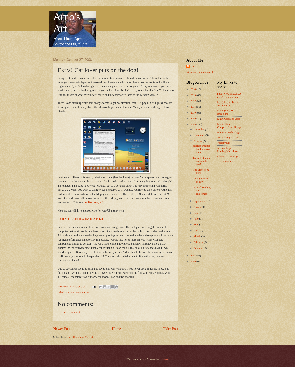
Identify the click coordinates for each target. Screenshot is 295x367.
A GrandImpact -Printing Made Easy (227, 150)
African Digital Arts (227, 137)
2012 (193, 101)
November (199, 135)
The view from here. (201, 171)
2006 (193, 261)
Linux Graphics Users (228, 118)
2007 (193, 255)
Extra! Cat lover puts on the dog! (201, 161)
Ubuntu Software (82, 218)
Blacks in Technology (228, 132)
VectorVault (223, 142)
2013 (193, 95)
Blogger (164, 359)
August (198, 207)
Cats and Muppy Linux (78, 292)
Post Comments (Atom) (80, 336)
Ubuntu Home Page (227, 156)
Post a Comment (71, 312)
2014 (193, 89)
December (199, 129)
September (199, 201)
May (196, 224)
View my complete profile (200, 72)
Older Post (170, 329)
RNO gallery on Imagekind (225, 112)
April (197, 230)
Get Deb (98, 218)
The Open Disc (225, 161)
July (196, 213)
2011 (193, 106)
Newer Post (61, 329)
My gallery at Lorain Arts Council (228, 104)
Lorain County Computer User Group (229, 125)
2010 (193, 112)
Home (116, 329)
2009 (193, 118)
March (197, 236)
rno (192, 66)
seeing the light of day (201, 180)
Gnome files (64, 218)
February (199, 242)
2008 (193, 124)
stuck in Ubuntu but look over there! (201, 149)
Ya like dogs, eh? (94, 202)
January (198, 248)
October (198, 141)
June (196, 218)
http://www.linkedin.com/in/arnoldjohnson (229, 95)
